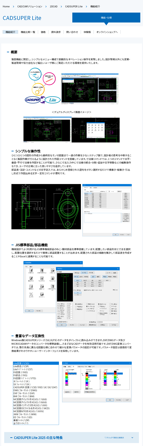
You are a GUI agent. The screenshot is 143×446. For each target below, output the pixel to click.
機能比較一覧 (28, 32)
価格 (43, 32)
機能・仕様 (106, 17)
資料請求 (56, 32)
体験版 (87, 32)
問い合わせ (72, 32)
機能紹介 (10, 32)
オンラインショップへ (107, 32)
